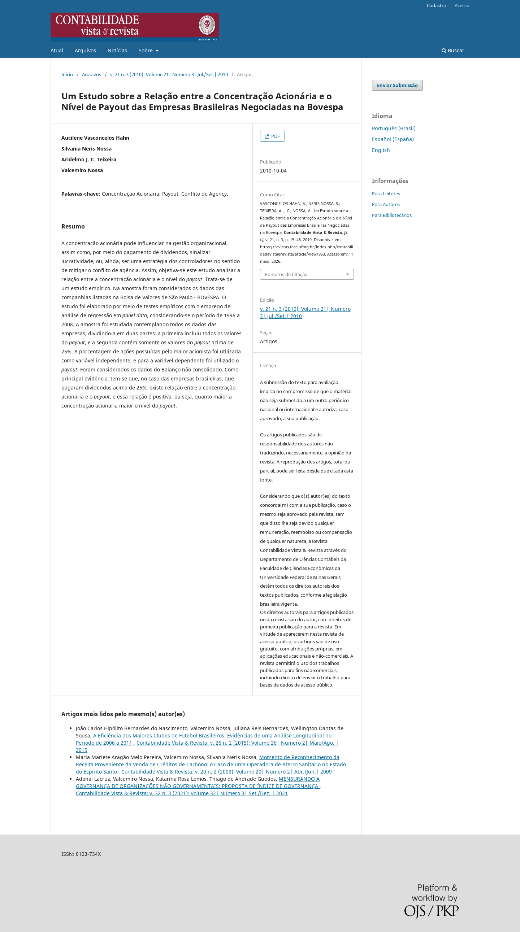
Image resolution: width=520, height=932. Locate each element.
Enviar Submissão (397, 85)
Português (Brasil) (394, 128)
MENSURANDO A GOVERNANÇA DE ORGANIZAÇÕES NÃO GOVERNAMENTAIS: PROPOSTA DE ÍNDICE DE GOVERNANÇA (198, 782)
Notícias (117, 50)
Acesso (462, 5)
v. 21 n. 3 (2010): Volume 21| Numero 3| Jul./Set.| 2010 (169, 74)
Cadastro (436, 5)
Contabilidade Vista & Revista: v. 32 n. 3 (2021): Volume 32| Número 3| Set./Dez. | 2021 (182, 793)
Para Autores (386, 204)
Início (67, 74)
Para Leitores (386, 193)
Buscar (453, 50)
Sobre (146, 50)
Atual (57, 50)
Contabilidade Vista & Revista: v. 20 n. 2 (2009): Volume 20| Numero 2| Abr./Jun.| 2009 (226, 771)
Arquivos (85, 50)
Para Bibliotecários (392, 215)
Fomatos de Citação (286, 274)
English (381, 150)
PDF (275, 136)
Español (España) (393, 139)
